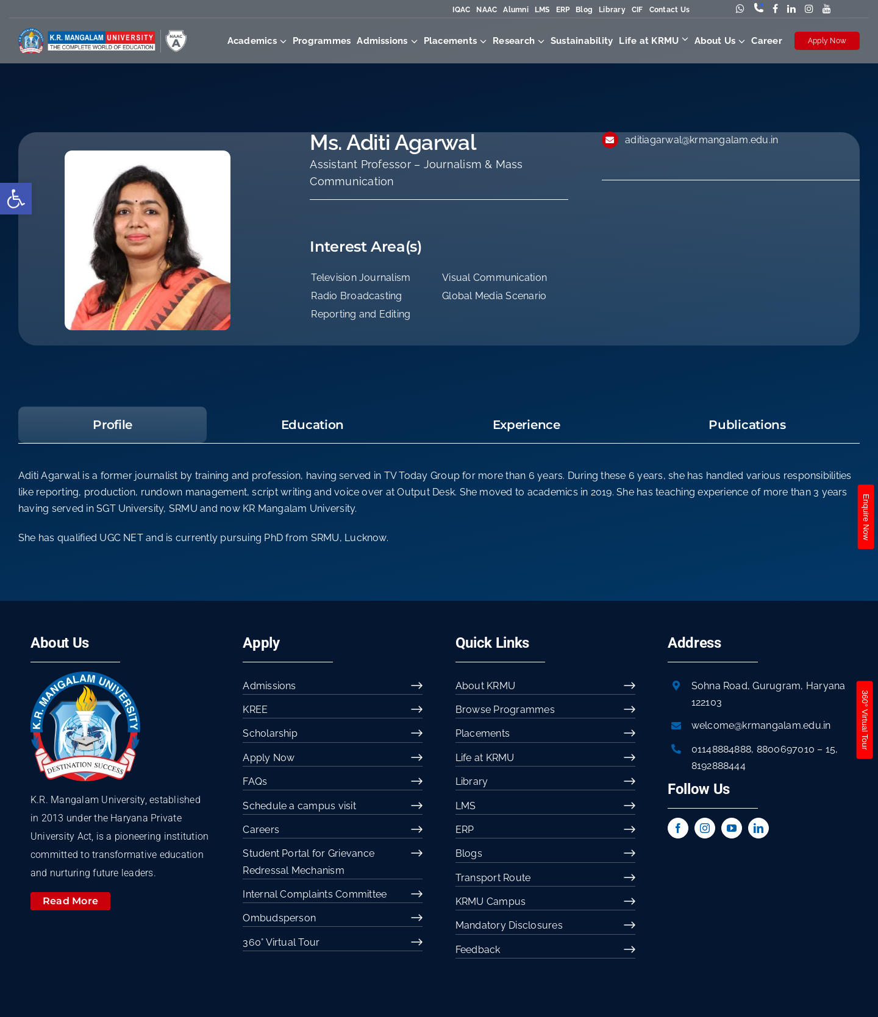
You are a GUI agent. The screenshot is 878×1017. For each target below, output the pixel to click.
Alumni (515, 9)
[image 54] (85, 676)
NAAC (486, 9)
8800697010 (786, 749)
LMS (542, 9)
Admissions (269, 686)
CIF (637, 9)
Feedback (478, 949)
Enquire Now (865, 517)
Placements (482, 733)
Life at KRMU (485, 758)
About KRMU (485, 686)
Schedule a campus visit (299, 806)
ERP (563, 9)
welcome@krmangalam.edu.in (761, 725)
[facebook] (678, 828)
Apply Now (827, 41)
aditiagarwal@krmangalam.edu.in (701, 140)
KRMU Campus (490, 901)
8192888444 (718, 765)
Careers (261, 829)
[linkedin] (758, 828)
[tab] (112, 424)
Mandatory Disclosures (509, 925)
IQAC (461, 9)
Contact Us (669, 9)
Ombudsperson (279, 918)
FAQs (255, 781)
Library (612, 9)
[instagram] (704, 828)
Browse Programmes (505, 709)
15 (830, 749)
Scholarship (270, 733)
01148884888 (721, 749)
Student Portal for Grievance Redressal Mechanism (308, 862)
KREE (255, 709)
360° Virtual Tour (281, 942)
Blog (584, 9)
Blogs (468, 853)
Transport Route (493, 878)
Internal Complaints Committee (315, 894)
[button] (16, 198)
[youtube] (731, 828)
